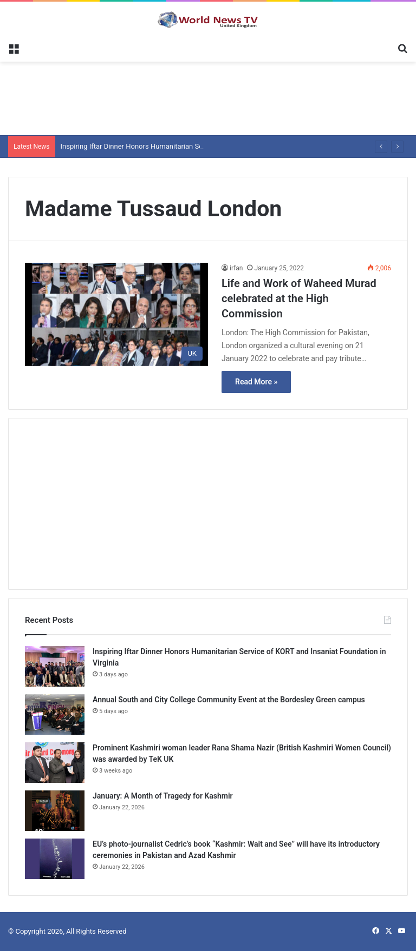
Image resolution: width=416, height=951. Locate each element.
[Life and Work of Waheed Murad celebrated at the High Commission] (116, 314)
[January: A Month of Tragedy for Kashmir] (54, 810)
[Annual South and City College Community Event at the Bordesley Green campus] (54, 714)
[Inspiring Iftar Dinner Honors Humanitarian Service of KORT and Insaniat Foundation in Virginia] (54, 666)
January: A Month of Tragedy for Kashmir (163, 796)
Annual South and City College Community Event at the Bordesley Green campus (229, 699)
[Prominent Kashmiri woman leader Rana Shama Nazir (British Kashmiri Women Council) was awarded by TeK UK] (54, 762)
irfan (236, 268)
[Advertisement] (208, 96)
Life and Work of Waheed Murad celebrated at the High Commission (299, 298)
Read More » (256, 381)
